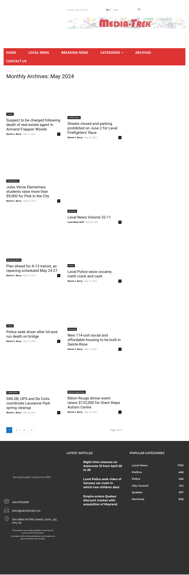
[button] (139, 9)
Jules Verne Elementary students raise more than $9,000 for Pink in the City (27, 191)
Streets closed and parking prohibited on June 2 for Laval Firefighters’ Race (92, 128)
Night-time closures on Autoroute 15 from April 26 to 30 (102, 463)
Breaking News (13, 260)
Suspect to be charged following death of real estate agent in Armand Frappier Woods (33, 124)
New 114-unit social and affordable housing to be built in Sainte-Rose (94, 339)
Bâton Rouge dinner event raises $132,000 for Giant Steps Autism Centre (94, 402)
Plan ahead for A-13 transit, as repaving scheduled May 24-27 (31, 268)
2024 (18, 70)
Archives (72, 211)
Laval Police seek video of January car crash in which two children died (102, 479)
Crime (10, 114)
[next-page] (31, 430)
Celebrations (74, 117)
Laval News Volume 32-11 (89, 217)
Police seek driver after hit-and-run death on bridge (32, 334)
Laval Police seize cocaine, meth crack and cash (90, 274)
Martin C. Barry (13, 134)
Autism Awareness (77, 392)
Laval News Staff (76, 222)
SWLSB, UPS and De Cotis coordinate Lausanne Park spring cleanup (28, 403)
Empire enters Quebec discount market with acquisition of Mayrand (102, 494)
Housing (72, 329)
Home (9, 70)
